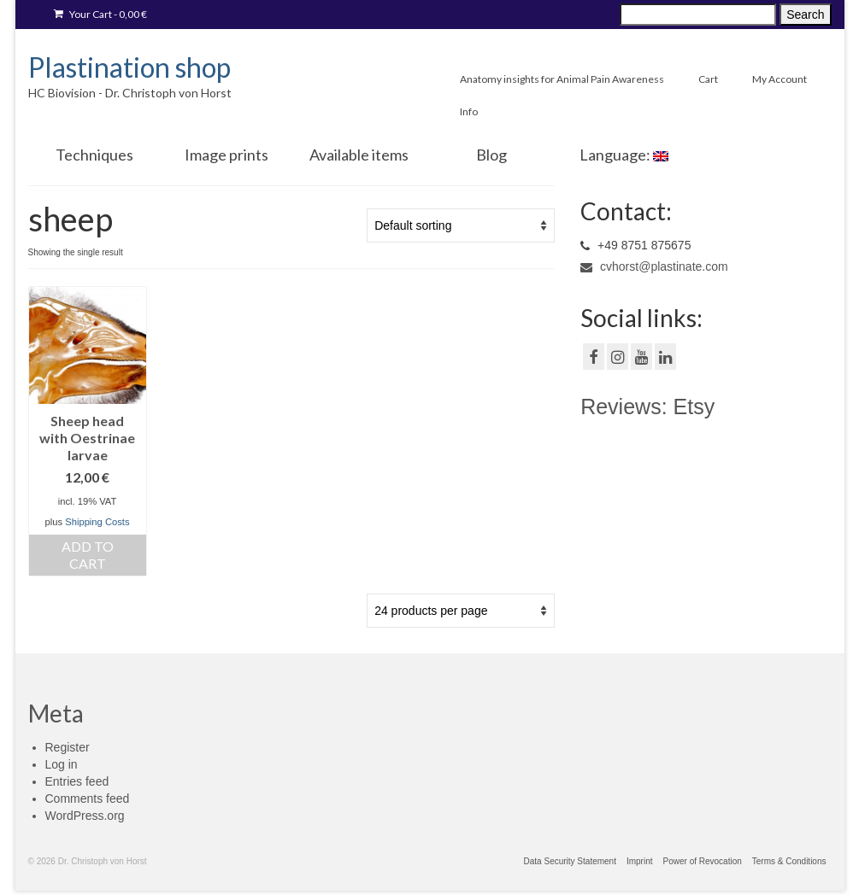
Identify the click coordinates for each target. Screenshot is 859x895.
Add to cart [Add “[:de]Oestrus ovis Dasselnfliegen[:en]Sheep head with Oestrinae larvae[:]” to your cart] (88, 554)
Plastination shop (129, 67)
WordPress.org (85, 815)
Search (805, 14)
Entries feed (77, 781)
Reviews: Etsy (647, 406)
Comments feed (87, 798)
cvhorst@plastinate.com (654, 266)
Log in (61, 764)
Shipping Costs (97, 522)
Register (67, 747)
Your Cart (100, 14)
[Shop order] (461, 225)
